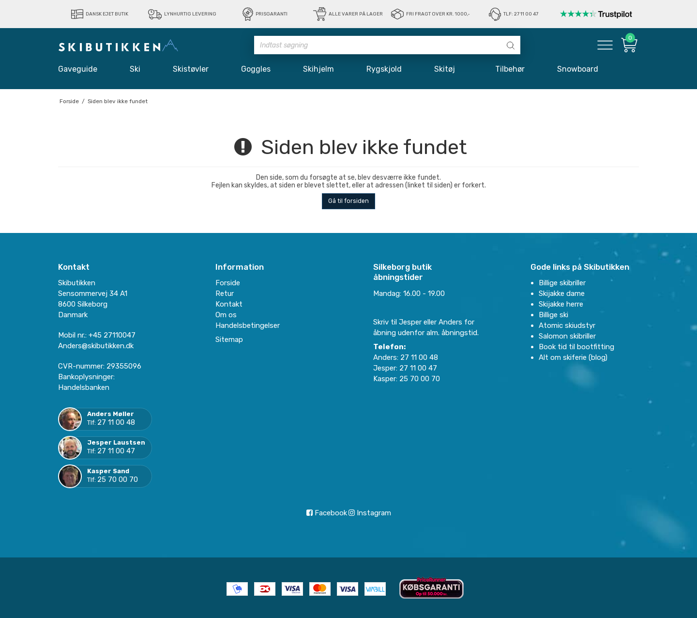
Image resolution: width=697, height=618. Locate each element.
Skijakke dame (562, 293)
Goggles (256, 69)
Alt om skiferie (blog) (573, 357)
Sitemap (229, 339)
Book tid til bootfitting (576, 346)
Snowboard (577, 69)
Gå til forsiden (348, 201)
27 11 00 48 (116, 422)
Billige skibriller (562, 282)
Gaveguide (77, 69)
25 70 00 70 (117, 479)
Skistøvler (191, 69)
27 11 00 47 (116, 451)
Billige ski (553, 314)
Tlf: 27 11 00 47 (520, 14)
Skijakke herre (561, 304)
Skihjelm (318, 69)
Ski (135, 69)
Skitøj (448, 69)
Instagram (369, 513)
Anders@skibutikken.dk (96, 345)
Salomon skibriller (567, 336)
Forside (227, 282)
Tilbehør (510, 69)
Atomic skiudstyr (567, 325)
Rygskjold (384, 69)
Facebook (326, 513)
